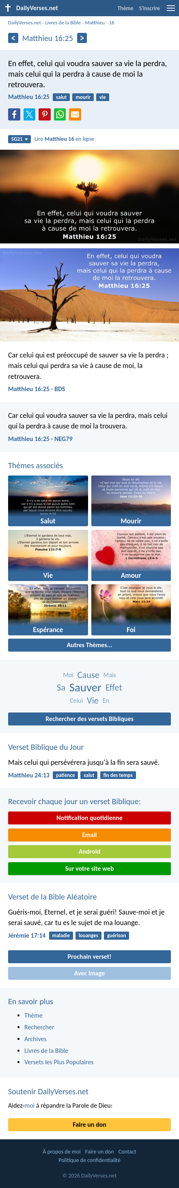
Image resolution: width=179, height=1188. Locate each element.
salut (61, 97)
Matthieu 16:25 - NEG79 (40, 439)
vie (102, 97)
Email (89, 835)
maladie (61, 935)
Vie (93, 700)
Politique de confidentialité (89, 1160)
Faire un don (89, 1124)
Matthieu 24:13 (29, 775)
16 (111, 22)
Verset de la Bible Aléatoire (52, 897)
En (106, 700)
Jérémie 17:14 (26, 935)
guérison (116, 935)
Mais (110, 675)
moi (29, 1105)
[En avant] (82, 38)
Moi (68, 675)
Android (89, 851)
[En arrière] (13, 38)
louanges (88, 935)
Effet (114, 687)
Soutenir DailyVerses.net (48, 1091)
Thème (125, 8)
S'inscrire (149, 8)
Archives (35, 1039)
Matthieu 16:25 (29, 97)
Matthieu (95, 22)
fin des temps (117, 775)
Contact (127, 1151)
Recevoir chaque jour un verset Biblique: (74, 801)
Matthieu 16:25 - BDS (36, 389)
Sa (61, 687)
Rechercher (39, 1027)
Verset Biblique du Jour (46, 747)
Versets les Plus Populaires (58, 1062)
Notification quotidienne (89, 818)
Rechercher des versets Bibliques (89, 719)
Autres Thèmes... (89, 645)
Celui (76, 700)
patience (65, 775)
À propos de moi (61, 1151)
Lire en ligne (64, 138)
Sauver (85, 687)
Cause (88, 674)
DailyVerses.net (24, 22)
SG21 (19, 139)
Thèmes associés (35, 465)
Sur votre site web (89, 868)
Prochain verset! (90, 956)
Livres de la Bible (63, 22)
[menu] (171, 11)
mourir (83, 97)
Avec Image (89, 973)
